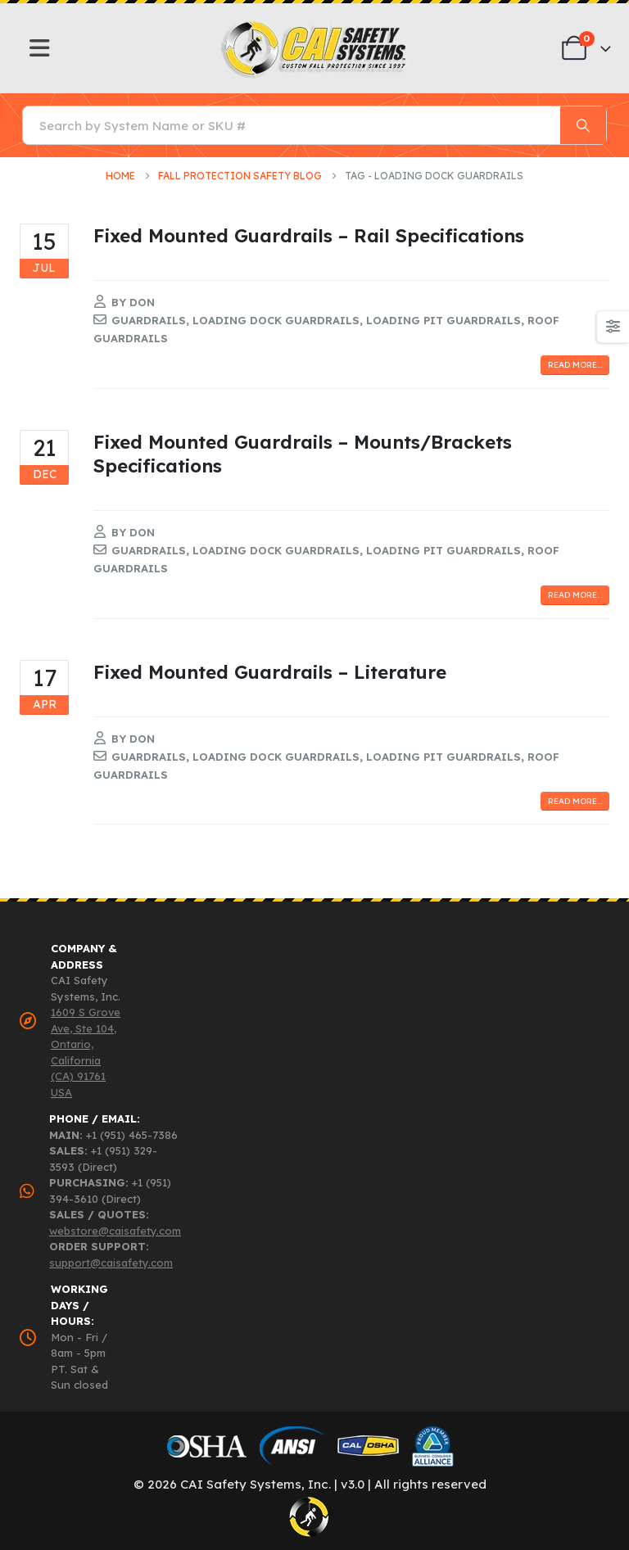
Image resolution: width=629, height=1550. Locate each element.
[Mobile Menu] (40, 48)
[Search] (583, 125)
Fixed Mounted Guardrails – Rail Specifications (308, 235)
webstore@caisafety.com (115, 1230)
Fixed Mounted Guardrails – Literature (269, 672)
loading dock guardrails (276, 320)
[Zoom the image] (314, 25)
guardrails (148, 320)
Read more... (575, 364)
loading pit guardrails (443, 320)
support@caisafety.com (111, 1262)
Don (142, 302)
